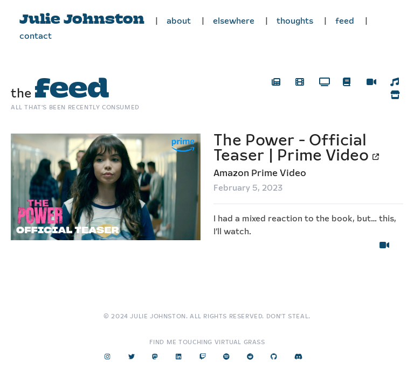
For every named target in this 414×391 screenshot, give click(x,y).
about (179, 21)
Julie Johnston (81, 20)
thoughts (295, 21)
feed (344, 21)
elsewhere (233, 21)
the (60, 94)
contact (35, 36)
